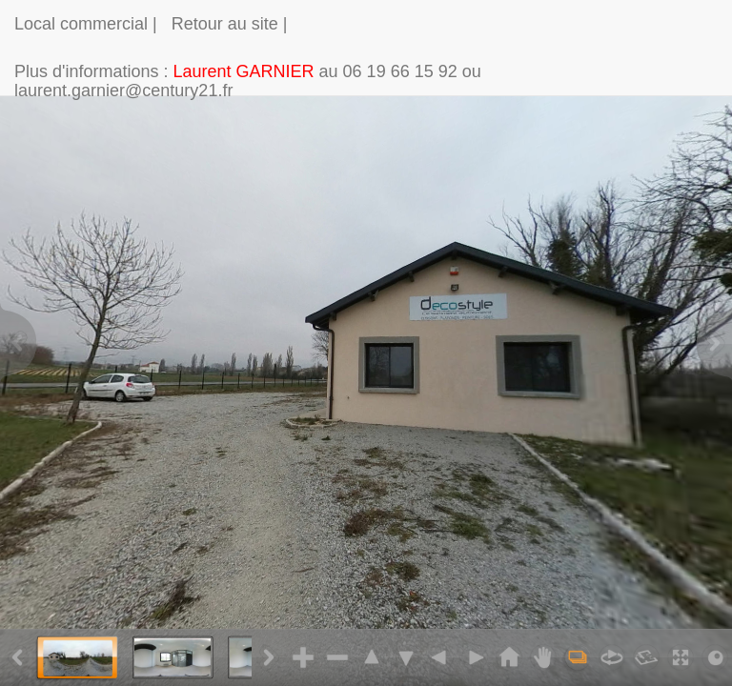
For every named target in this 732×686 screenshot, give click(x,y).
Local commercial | (85, 23)
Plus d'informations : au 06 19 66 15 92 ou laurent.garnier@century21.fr (247, 78)
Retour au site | (230, 23)
